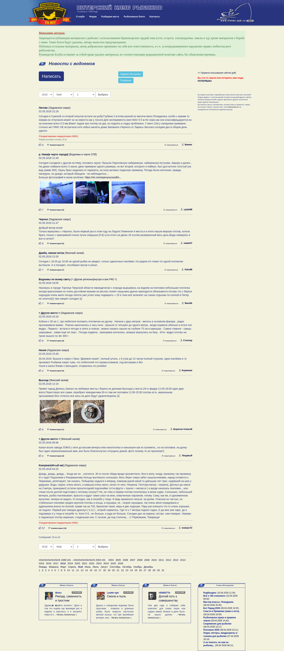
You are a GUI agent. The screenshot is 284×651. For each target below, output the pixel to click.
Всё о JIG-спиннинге (214, 596)
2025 (113, 563)
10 (68, 570)
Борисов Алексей (181, 429)
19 (109, 570)
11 (73, 570)
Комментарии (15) (57, 528)
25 (136, 570)
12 (77, 570)
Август (104, 566)
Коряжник (185, 370)
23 (127, 570)
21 (118, 570)
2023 (99, 563)
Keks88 (186, 269)
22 (122, 570)
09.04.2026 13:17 (212, 627)
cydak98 (186, 209)
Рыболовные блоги (134, 16)
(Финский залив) (61, 252)
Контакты (155, 16)
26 (140, 570)
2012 (168, 560)
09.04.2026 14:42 (219, 620)
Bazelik (187, 303)
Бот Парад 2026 (211, 608)
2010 (154, 560)
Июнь (88, 566)
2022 (92, 563)
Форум (93, 16)
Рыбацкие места (110, 16)
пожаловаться (171, 145)
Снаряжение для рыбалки (217, 623)
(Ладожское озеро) (54, 107)
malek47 (186, 243)
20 (113, 570)
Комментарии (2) (55, 243)
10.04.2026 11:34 (226, 593)
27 (145, 570)
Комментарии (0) (55, 210)
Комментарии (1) (55, 429)
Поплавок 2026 (211, 630)
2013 (175, 560)
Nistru (58, 593)
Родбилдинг (209, 593)
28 (149, 570)
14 (86, 570)
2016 (48, 563)
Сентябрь (115, 566)
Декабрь (148, 566)
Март (63, 566)
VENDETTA (164, 593)
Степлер (186, 340)
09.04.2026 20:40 (212, 605)
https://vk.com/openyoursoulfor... (103, 177)
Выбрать (103, 94)
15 (91, 570)
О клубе (80, 16)
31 (163, 570)
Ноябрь (137, 566)
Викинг (187, 144)
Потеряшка (125, 80)
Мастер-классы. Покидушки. (218, 602)
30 (158, 570)
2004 (111, 560)
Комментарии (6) (55, 456)
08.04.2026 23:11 (229, 630)
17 (100, 570)
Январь (43, 566)
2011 (161, 560)
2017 (56, 563)
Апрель (72, 566)
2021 (84, 563)
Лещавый (185, 455)
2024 (106, 563)
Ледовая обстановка (130, 74)
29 (154, 570)
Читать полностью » (67, 614)
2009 (147, 560)
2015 (41, 563)
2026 (120, 563)
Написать (51, 76)
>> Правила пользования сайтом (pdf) (217, 73)
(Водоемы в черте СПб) (68, 154)
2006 (125, 560)
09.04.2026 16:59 (212, 614)
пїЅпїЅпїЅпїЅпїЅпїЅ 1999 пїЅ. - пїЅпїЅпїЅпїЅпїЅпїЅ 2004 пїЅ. (72, 560)
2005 (118, 560)
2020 (77, 563)
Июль (96, 566)
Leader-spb (113, 593)
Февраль (54, 566)
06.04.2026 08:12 (224, 645)
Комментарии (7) (55, 145)
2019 (70, 563)
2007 (132, 560)
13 (82, 570)
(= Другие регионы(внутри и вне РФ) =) (78, 279)
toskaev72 (185, 528)
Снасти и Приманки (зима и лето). (221, 611)
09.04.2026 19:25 (229, 608)
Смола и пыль (116, 596)
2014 (183, 560)
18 (104, 570)
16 (95, 570)
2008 (140, 560)
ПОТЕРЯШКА (205, 81)
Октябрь (127, 566)
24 (131, 570)
